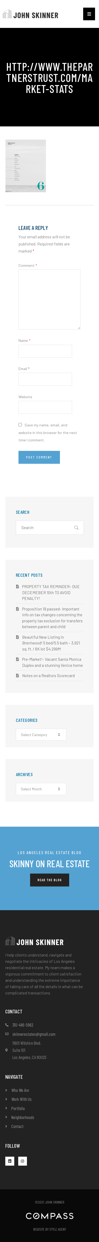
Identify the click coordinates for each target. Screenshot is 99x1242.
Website (25, 397)
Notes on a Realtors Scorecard (48, 675)
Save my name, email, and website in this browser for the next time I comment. (47, 432)
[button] (89, 14)
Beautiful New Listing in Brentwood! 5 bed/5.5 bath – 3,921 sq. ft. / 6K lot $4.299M (51, 643)
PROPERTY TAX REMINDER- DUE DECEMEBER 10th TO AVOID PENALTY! (51, 592)
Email (24, 368)
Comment (27, 265)
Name (24, 340)
